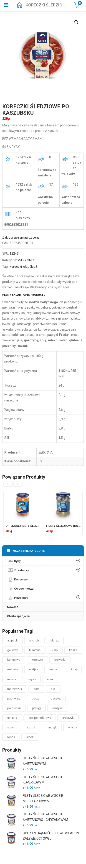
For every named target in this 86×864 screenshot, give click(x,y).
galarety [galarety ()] (12, 650)
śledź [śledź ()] (29, 737)
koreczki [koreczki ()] (37, 659)
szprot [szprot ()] (31, 727)
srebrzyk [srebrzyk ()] (68, 717)
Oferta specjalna (18, 616)
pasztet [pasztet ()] (56, 698)
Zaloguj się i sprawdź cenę (20, 237)
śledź (33, 266)
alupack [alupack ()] (12, 640)
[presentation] (8, 484)
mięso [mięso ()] (32, 679)
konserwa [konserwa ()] (13, 659)
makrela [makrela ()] (12, 669)
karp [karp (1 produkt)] (55, 650)
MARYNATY (26, 260)
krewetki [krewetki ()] (60, 659)
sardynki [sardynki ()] (57, 708)
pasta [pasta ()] (35, 698)
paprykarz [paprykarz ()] (13, 698)
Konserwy (17, 578)
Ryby (13, 560)
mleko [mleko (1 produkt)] (51, 679)
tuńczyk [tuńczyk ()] (52, 727)
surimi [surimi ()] (11, 727)
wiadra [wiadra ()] (72, 727)
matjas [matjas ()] (33, 669)
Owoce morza (20, 587)
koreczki (16, 266)
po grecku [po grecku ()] (14, 708)
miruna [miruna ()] (11, 679)
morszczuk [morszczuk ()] (14, 689)
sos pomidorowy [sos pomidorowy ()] (39, 717)
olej (25, 266)
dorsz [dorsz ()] (55, 640)
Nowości (13, 607)
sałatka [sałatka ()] (12, 717)
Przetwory (18, 569)
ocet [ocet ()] (36, 689)
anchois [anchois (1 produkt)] (34, 640)
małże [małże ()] (53, 669)
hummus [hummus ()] (34, 650)
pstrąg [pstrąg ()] (36, 708)
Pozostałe (17, 596)
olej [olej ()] (53, 689)
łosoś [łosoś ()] (11, 737)
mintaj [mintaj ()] (73, 669)
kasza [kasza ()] (73, 650)
